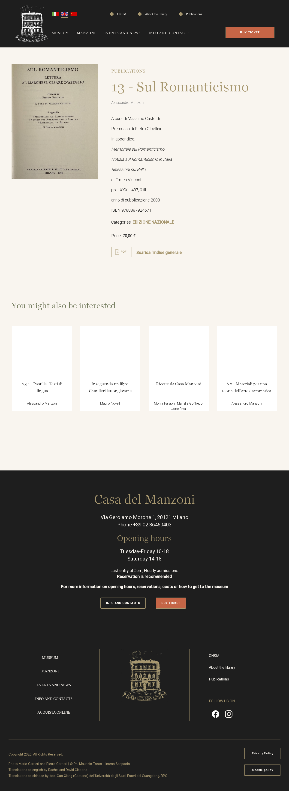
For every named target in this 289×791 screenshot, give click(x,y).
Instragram (228, 716)
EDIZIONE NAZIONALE (153, 222)
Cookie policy (262, 770)
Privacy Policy (262, 753)
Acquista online (53, 712)
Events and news (122, 33)
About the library (156, 14)
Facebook (215, 716)
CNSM (121, 14)
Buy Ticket (250, 32)
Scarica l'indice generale (159, 252)
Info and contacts (169, 33)
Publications (194, 14)
